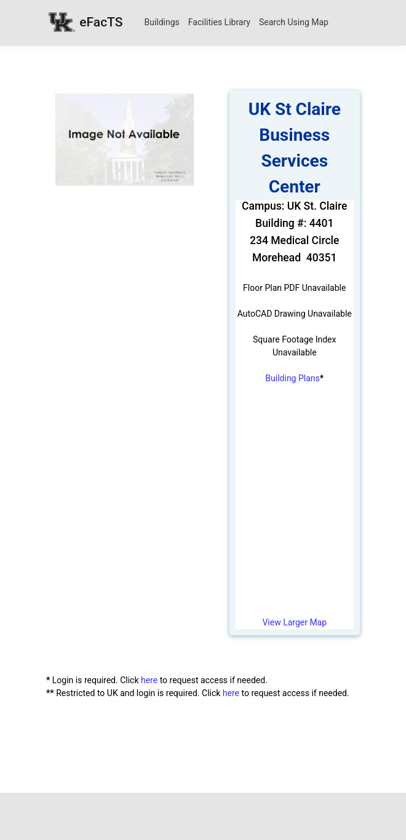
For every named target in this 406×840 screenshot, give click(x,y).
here (149, 680)
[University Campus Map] (295, 507)
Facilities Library (219, 22)
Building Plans (292, 378)
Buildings (161, 22)
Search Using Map (293, 22)
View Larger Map (294, 622)
